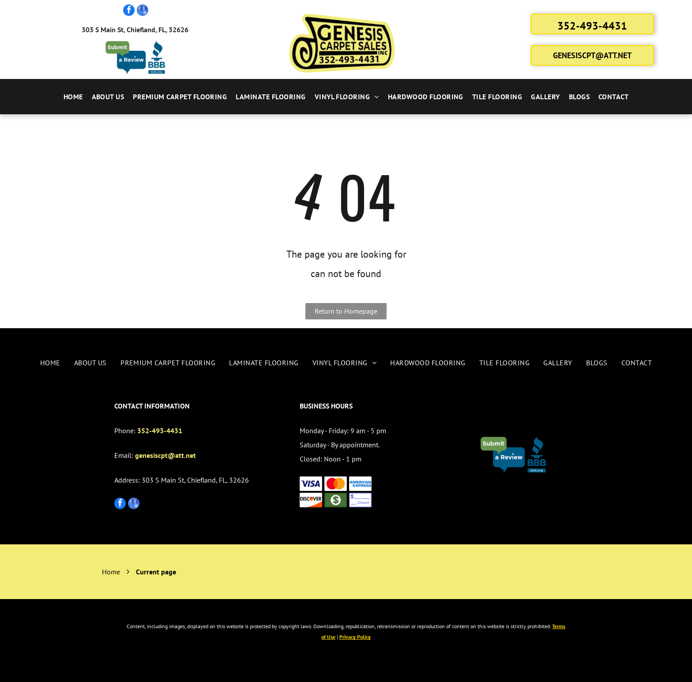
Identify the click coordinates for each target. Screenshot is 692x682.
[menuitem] (73, 97)
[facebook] (129, 11)
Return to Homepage (346, 311)
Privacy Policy (355, 636)
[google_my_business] (142, 11)
